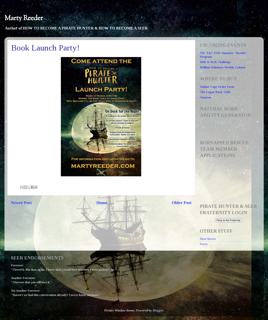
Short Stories (208, 239)
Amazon (205, 97)
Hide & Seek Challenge (215, 62)
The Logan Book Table (215, 92)
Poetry (204, 244)
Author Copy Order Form (217, 87)
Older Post (182, 202)
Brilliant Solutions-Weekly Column (222, 67)
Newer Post (21, 202)
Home (101, 202)
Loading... (229, 178)
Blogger (158, 310)
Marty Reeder (23, 18)
